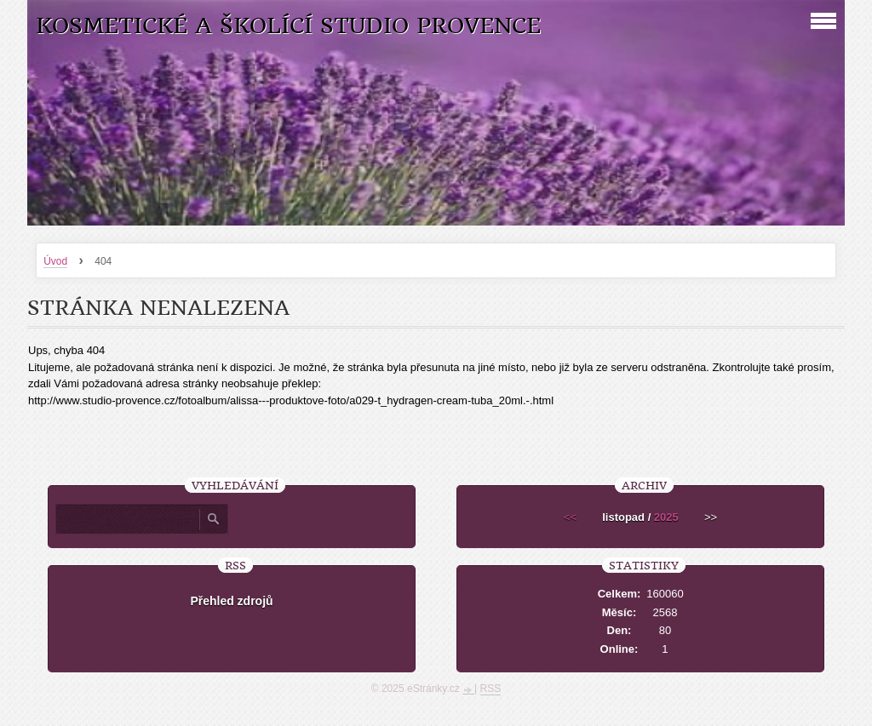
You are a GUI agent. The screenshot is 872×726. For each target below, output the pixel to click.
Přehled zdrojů (231, 601)
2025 (666, 517)
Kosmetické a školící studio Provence (288, 26)
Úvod (55, 261)
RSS (491, 689)
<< (570, 517)
